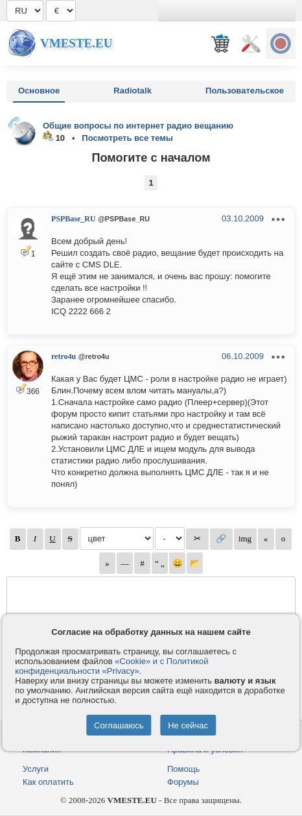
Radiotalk (132, 90)
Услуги (36, 769)
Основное (39, 90)
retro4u (63, 356)
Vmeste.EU (76, 43)
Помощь (183, 769)
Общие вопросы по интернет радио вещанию (138, 125)
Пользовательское (244, 90)
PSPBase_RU (73, 218)
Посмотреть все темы (127, 138)
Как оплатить (48, 782)
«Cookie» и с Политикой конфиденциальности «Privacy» (111, 666)
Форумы (183, 782)
